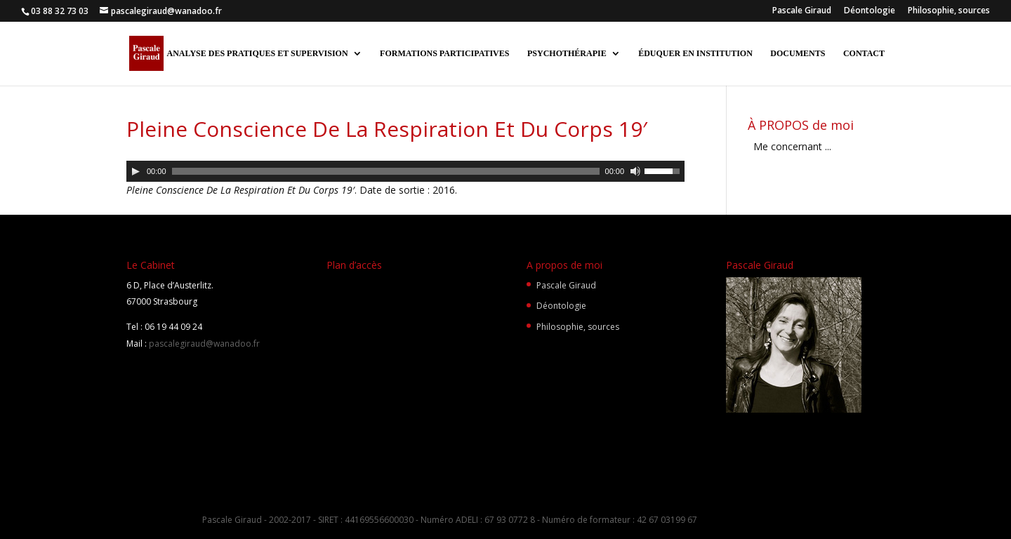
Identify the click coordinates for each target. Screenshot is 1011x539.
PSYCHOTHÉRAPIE (567, 53)
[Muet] (635, 171)
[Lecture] (135, 171)
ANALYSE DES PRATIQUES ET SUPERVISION (257, 53)
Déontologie (869, 11)
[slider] (386, 171)
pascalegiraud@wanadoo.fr (203, 344)
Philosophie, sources (949, 11)
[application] (405, 171)
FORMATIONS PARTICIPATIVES (444, 53)
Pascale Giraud (801, 11)
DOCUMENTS (797, 53)
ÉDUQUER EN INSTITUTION (695, 53)
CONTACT (864, 53)
